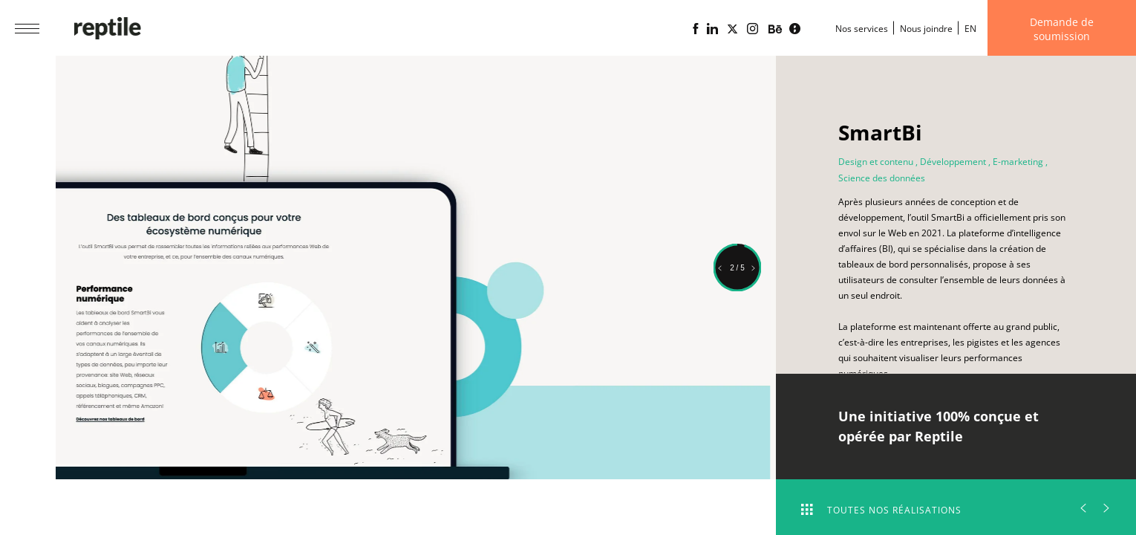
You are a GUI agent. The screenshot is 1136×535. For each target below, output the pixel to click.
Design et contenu (875, 161)
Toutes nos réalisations (881, 510)
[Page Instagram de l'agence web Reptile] (752, 29)
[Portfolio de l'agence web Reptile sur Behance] (775, 30)
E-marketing (1018, 161)
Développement (953, 161)
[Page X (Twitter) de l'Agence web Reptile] (732, 29)
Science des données (881, 178)
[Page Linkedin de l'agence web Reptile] (712, 29)
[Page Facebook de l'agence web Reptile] (695, 29)
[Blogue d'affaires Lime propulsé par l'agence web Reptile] (794, 29)
